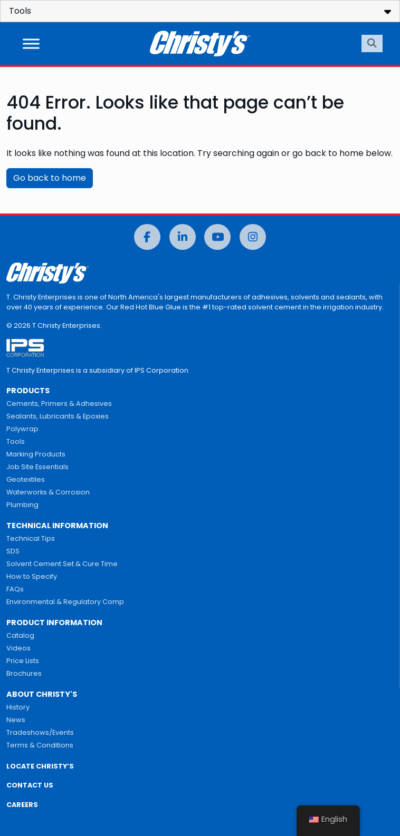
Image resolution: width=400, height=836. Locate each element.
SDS (13, 551)
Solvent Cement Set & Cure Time (62, 563)
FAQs (15, 589)
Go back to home (49, 178)
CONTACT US (29, 785)
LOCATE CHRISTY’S (40, 766)
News (15, 719)
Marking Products (35, 454)
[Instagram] (253, 237)
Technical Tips (30, 538)
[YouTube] (217, 237)
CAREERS (22, 804)
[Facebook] (147, 237)
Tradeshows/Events (40, 732)
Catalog (20, 635)
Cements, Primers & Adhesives (59, 403)
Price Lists (22, 660)
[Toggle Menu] (31, 43)
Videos (18, 648)
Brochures (24, 673)
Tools (15, 441)
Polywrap (22, 428)
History (18, 707)
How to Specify (31, 576)
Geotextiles (25, 479)
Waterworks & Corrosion (48, 492)
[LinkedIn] (182, 237)
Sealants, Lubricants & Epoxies (57, 416)
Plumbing (22, 504)
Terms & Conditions (39, 745)
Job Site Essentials (37, 466)
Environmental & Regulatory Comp (65, 601)
